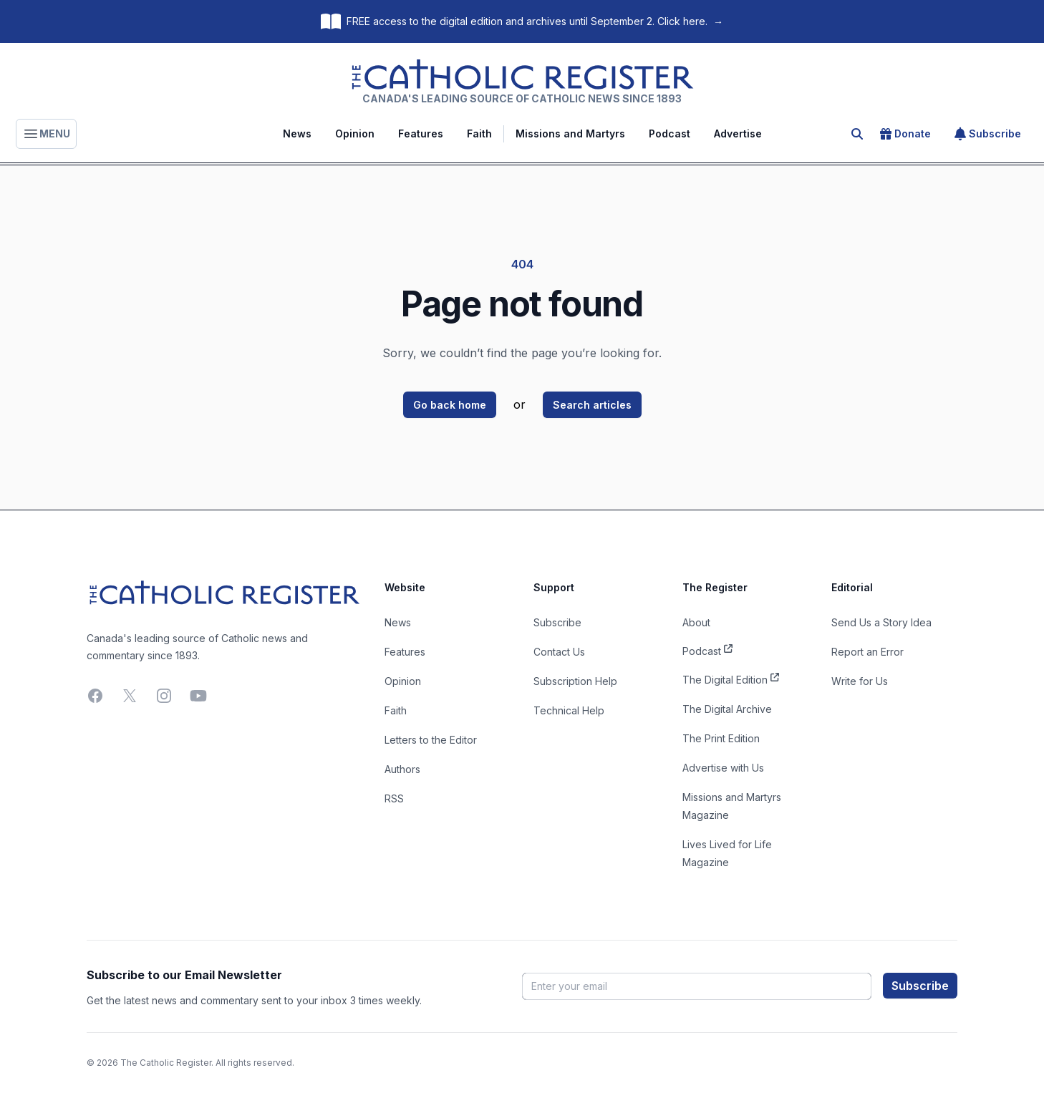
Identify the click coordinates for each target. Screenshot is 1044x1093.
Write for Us (859, 681)
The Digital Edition (730, 678)
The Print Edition (721, 738)
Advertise (738, 133)
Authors (402, 769)
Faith (479, 133)
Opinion (354, 133)
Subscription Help (575, 681)
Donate (905, 134)
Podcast (669, 133)
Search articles (592, 405)
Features (420, 133)
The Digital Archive (727, 709)
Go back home (449, 405)
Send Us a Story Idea (881, 622)
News (297, 133)
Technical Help (568, 710)
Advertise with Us (723, 768)
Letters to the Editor (431, 740)
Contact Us (559, 652)
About (696, 622)
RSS (394, 798)
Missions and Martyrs (570, 133)
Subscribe (987, 134)
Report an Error (867, 652)
